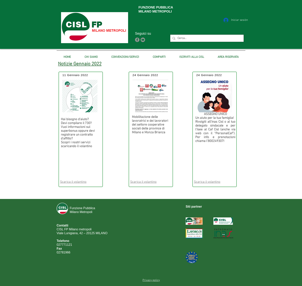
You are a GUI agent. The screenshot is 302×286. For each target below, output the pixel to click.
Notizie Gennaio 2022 (80, 64)
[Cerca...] (207, 38)
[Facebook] (137, 40)
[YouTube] (143, 40)
